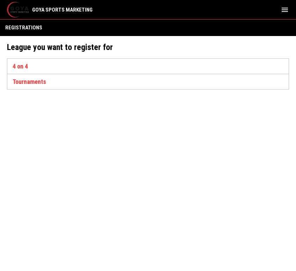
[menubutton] (285, 10)
